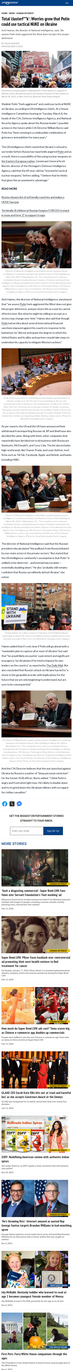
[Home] (9, 3)
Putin (61, 151)
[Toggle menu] (68, 3)
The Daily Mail (54, 665)
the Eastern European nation (18, 161)
